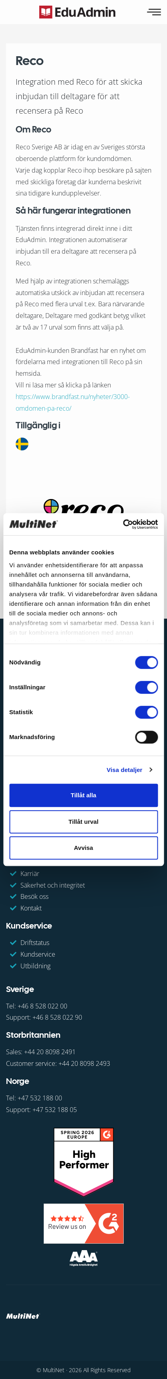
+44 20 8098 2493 (84, 1063)
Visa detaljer (124, 769)
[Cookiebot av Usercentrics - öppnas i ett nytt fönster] (123, 524)
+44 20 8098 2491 (50, 1051)
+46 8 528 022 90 (57, 1017)
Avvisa (83, 847)
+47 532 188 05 (54, 1109)
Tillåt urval (83, 821)
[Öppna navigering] (155, 12)
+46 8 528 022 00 (42, 1006)
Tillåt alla (84, 795)
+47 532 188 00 (40, 1098)
